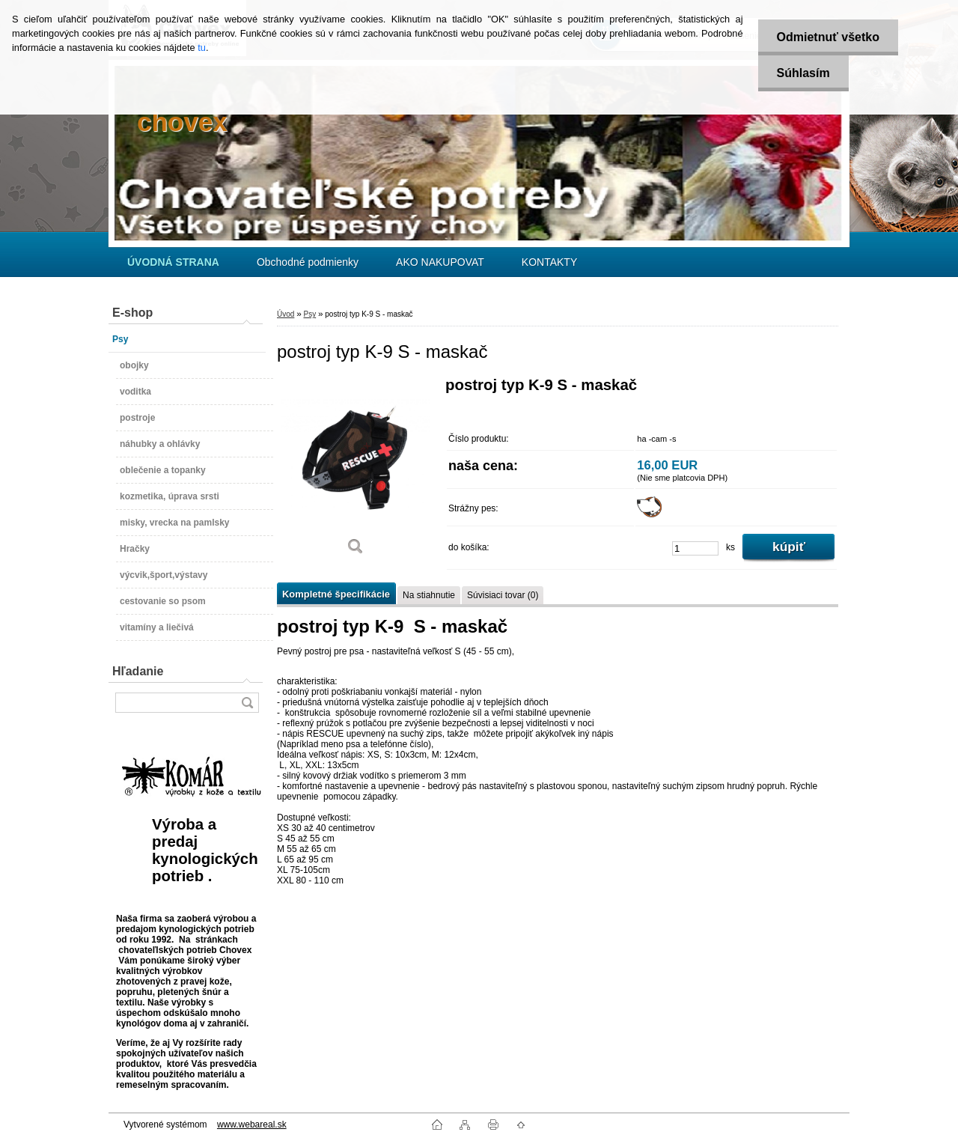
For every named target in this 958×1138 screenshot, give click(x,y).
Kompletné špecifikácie (336, 594)
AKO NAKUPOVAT (440, 262)
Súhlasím (803, 73)
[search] (247, 702)
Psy (309, 314)
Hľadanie (137, 671)
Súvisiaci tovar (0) (502, 595)
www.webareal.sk (252, 1124)
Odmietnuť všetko (828, 37)
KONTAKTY (549, 262)
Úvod (285, 314)
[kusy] (695, 548)
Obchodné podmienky (308, 262)
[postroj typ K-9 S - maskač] (355, 471)
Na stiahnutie (429, 595)
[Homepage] (173, 262)
